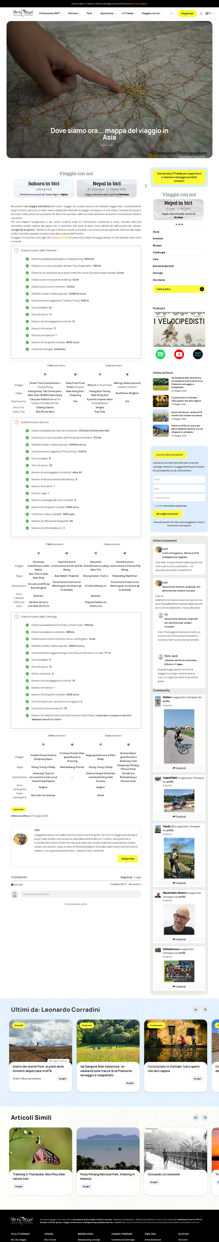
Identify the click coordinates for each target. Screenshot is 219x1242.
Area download (153, 1239)
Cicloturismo (156, 1025)
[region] (76, 186)
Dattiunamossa (171, 949)
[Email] (179, 488)
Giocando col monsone (164, 1174)
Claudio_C (168, 826)
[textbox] (80, 895)
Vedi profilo (127, 858)
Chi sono (183, 1239)
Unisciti (118, 1222)
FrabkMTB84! (170, 778)
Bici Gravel (50, 1239)
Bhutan (157, 245)
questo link (62, 237)
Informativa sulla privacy (175, 505)
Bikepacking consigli (89, 1239)
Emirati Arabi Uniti (163, 266)
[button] (107, 188)
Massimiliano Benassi (174, 892)
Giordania (159, 280)
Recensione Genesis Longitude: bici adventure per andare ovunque (181, 622)
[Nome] (179, 479)
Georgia (158, 273)
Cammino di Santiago (123, 1239)
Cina (155, 259)
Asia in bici (18, 809)
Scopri (62, 1078)
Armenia (158, 238)
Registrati (187, 13)
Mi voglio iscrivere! (167, 513)
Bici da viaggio (18, 1239)
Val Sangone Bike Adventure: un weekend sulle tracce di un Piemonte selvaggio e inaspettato (106, 1071)
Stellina (167, 697)
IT (210, 14)
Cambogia (159, 252)
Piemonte (87, 1025)
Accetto (170, 505)
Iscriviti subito (139, 3)
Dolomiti (19, 1025)
